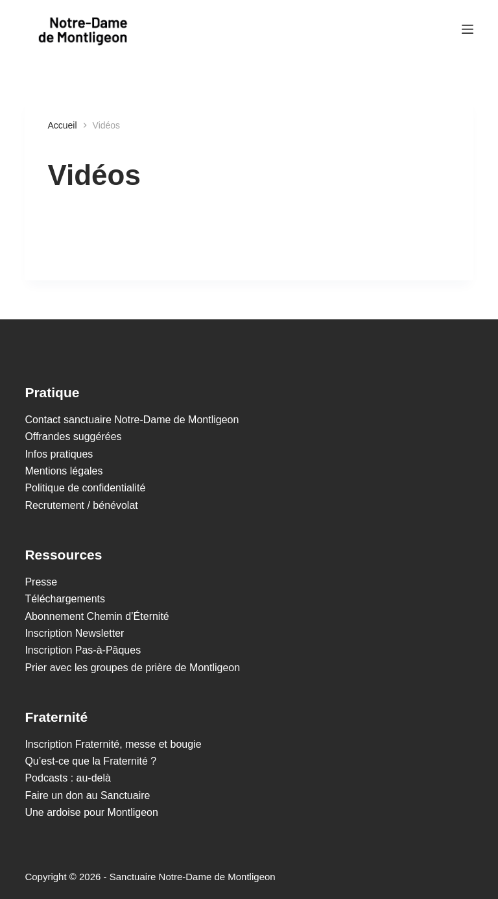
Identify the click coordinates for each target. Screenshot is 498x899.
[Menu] (467, 29)
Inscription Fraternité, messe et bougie (113, 744)
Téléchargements (65, 598)
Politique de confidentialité (85, 487)
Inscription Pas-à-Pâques (83, 650)
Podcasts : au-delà (68, 777)
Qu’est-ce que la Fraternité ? (90, 761)
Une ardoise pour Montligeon (91, 812)
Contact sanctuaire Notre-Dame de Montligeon (132, 419)
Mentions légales (63, 470)
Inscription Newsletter (74, 633)
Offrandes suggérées (73, 436)
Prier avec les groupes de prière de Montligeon (132, 667)
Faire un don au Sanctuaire (87, 795)
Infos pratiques (59, 454)
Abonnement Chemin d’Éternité (97, 616)
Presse (41, 581)
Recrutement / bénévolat (81, 505)
